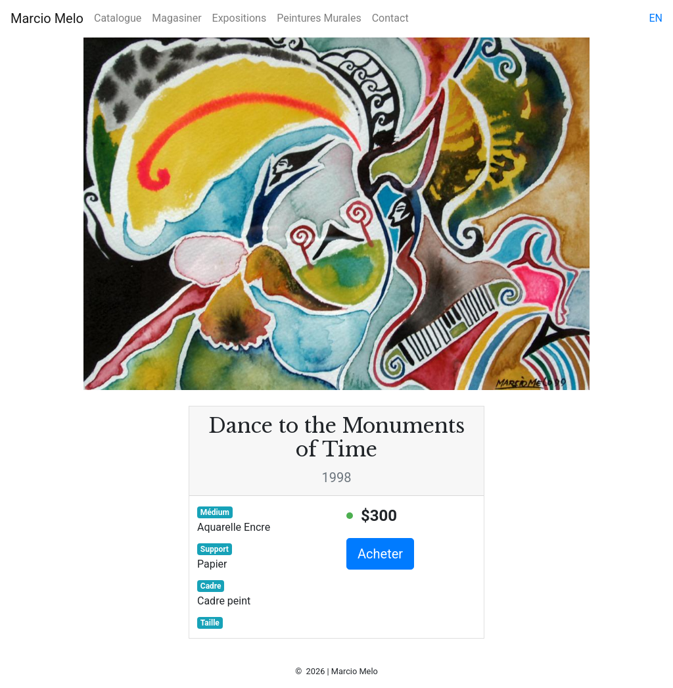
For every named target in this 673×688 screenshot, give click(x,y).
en (655, 18)
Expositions (239, 18)
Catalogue (117, 18)
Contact (390, 18)
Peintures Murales (319, 18)
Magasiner (176, 18)
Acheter (380, 554)
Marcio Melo (47, 18)
